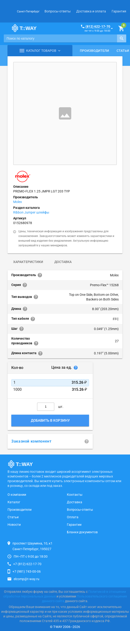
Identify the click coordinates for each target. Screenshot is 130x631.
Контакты (74, 494)
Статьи (13, 517)
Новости (14, 524)
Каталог (14, 502)
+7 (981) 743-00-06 (26, 571)
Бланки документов (82, 532)
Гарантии (74, 524)
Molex (17, 202)
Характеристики (28, 262)
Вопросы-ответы (58, 11)
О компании (17, 494)
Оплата (72, 517)
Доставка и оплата (91, 11)
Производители (94, 51)
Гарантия (119, 11)
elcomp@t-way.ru (26, 579)
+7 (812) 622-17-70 (27, 564)
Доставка (63, 262)
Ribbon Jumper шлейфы (31, 212)
